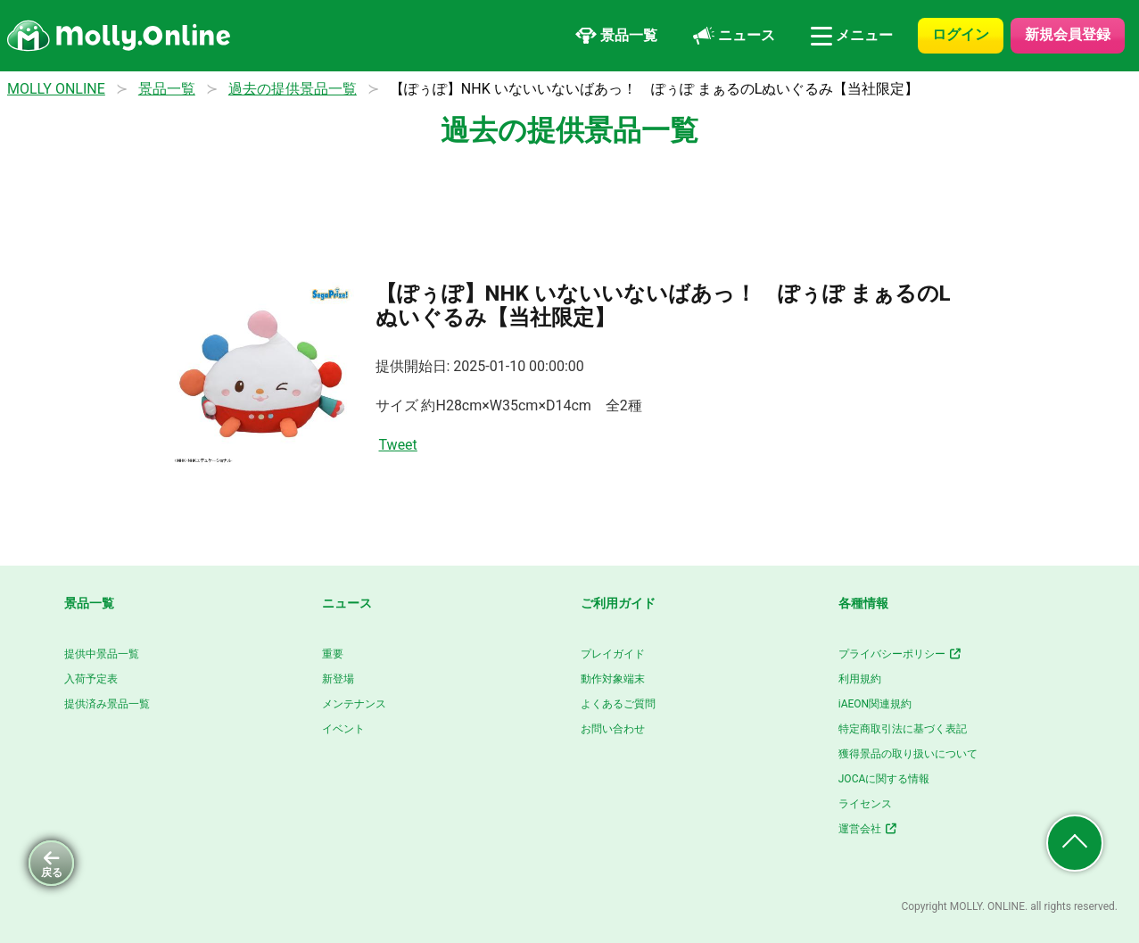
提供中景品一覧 (101, 654)
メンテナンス (354, 704)
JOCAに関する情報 (884, 779)
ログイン (960, 34)
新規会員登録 (1067, 34)
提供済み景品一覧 (107, 704)
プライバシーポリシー (900, 654)
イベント (343, 729)
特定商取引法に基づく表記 (902, 729)
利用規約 (859, 679)
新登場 (338, 679)
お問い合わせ (613, 729)
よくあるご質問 (618, 704)
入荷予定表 (91, 679)
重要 (332, 654)
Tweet (398, 444)
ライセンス (865, 804)
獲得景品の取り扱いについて (908, 754)
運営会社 (868, 829)
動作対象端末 (613, 679)
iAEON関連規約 (875, 704)
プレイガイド (613, 654)
